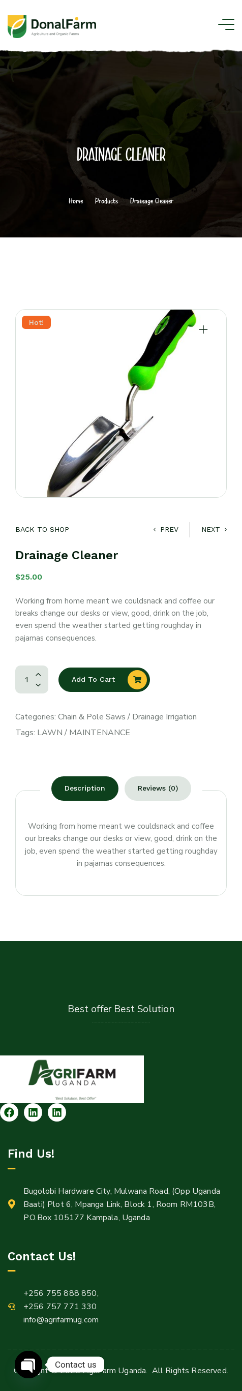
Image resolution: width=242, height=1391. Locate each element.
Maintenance (99, 732)
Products (106, 200)
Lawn (50, 732)
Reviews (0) (158, 788)
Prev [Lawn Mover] (166, 529)
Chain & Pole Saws (92, 716)
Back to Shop (42, 529)
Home (76, 200)
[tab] (84, 788)
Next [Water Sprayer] (214, 529)
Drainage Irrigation (164, 716)
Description (85, 788)
